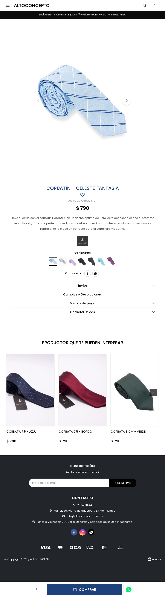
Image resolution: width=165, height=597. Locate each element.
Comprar (87, 589)
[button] (144, 5)
